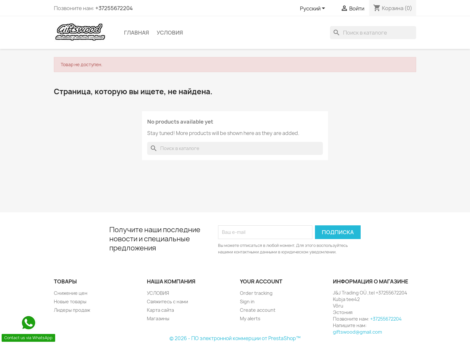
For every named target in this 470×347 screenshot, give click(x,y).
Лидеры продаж (72, 310)
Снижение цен (70, 293)
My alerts (250, 318)
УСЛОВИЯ (170, 32)
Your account (261, 281)
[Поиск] (373, 32)
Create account (257, 310)
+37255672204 (114, 8)
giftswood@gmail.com (357, 332)
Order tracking (256, 293)
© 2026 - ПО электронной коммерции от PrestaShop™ (235, 338)
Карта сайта (160, 310)
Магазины (158, 318)
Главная (136, 32)
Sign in (247, 301)
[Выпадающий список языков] (313, 9)
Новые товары (70, 301)
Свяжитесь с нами (167, 301)
